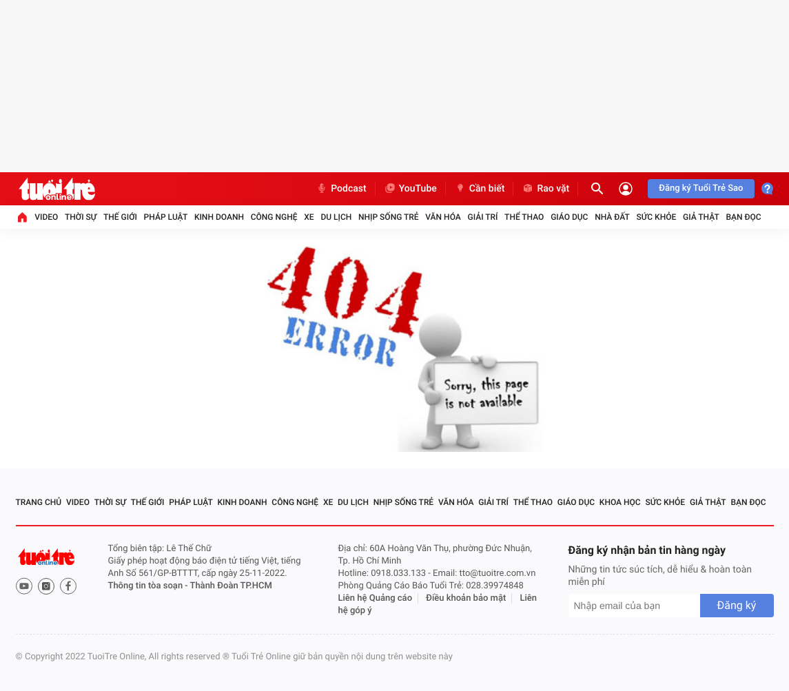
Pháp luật (166, 217)
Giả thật (701, 217)
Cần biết (479, 189)
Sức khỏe (657, 217)
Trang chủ (39, 502)
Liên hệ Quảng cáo (375, 598)
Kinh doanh (219, 217)
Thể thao (524, 217)
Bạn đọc (743, 217)
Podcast (341, 189)
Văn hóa (443, 217)
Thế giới (120, 217)
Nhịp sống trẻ (388, 217)
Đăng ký (737, 605)
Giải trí (483, 217)
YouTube (410, 189)
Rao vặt (545, 189)
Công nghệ (274, 217)
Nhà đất (612, 217)
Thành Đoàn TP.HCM (231, 586)
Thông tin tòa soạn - (149, 586)
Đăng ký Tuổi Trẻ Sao (701, 188)
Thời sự (80, 217)
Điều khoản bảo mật (466, 598)
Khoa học (620, 502)
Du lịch (335, 217)
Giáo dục (569, 217)
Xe (309, 217)
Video (46, 217)
